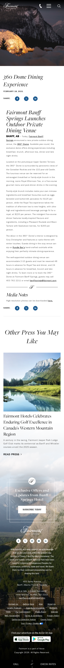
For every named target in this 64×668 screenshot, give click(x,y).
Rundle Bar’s (19, 247)
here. (50, 300)
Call (16, 664)
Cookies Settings (32, 623)
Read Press (12, 454)
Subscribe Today (32, 509)
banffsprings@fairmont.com (43, 280)
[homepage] (12, 6)
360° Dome (23, 144)
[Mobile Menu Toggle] (49, 5)
